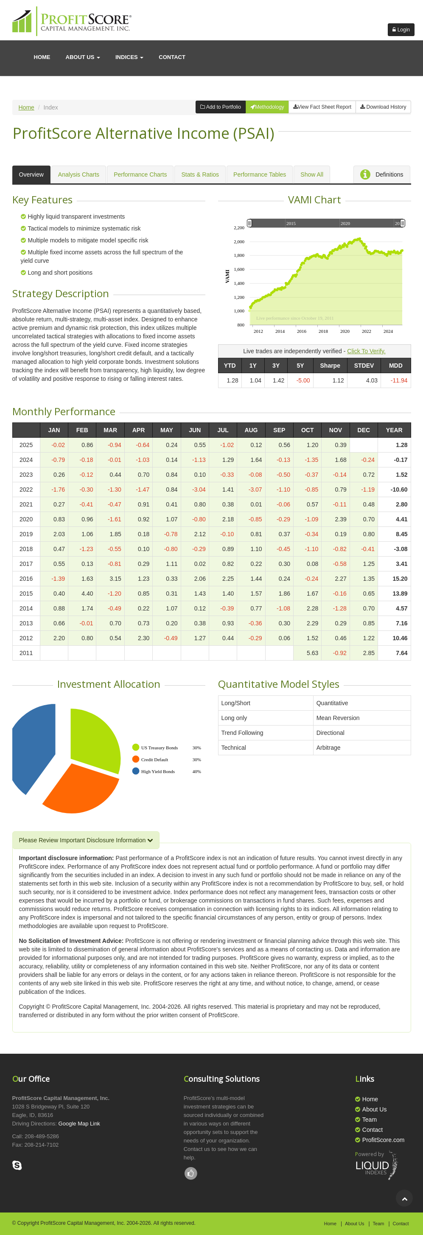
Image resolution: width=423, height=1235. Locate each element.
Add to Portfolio (220, 107)
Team (369, 1119)
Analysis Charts (78, 174)
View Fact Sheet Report (322, 107)
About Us (374, 1109)
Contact (372, 1129)
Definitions (381, 175)
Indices (129, 57)
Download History (383, 107)
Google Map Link (79, 1123)
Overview (31, 174)
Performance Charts (140, 174)
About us (83, 57)
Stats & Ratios (200, 174)
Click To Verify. (366, 351)
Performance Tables (259, 174)
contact (172, 57)
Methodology (267, 107)
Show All (311, 174)
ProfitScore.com (383, 1140)
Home (42, 57)
